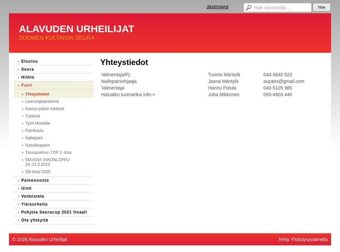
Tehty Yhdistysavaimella (303, 239)
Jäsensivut (217, 6)
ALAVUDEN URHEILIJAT (76, 28)
